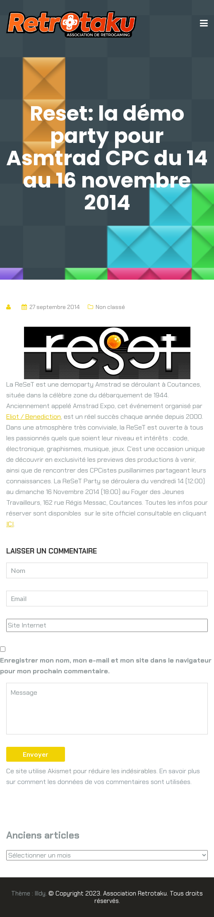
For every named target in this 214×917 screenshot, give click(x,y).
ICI (10, 524)
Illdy (40, 893)
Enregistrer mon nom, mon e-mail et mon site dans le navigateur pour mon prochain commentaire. (106, 665)
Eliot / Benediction (33, 416)
